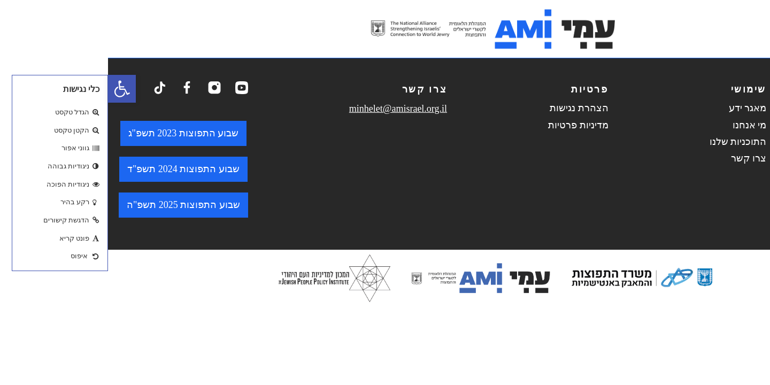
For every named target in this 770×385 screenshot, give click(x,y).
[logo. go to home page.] (385, 28)
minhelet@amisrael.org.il (290, 108)
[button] (14, 89)
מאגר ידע (640, 108)
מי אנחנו (642, 125)
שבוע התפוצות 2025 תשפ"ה (75, 204)
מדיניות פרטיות (470, 125)
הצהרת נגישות (471, 108)
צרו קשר (641, 158)
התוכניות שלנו (630, 141)
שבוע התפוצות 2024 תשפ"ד (75, 169)
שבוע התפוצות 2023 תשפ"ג (75, 133)
